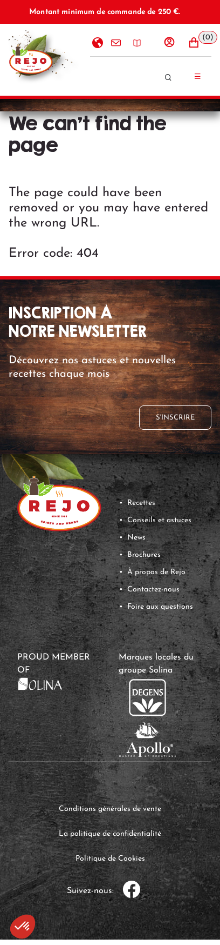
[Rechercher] (176, 77)
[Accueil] (31, 59)
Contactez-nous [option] (115, 43)
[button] (199, 43)
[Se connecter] (175, 42)
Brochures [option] (136, 43)
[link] (40, 684)
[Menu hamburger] (199, 76)
